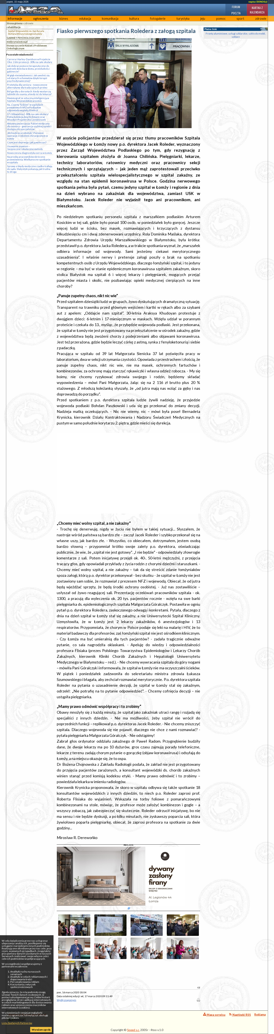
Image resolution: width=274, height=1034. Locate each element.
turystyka (182, 18)
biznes (63, 18)
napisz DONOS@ (258, 1)
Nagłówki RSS (240, 1014)
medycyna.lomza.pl (17, 41)
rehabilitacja (14, 27)
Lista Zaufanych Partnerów (17, 1023)
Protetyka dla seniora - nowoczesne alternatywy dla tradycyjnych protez (27, 86)
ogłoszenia (40, 18)
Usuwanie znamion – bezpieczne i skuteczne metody (25, 147)
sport (240, 18)
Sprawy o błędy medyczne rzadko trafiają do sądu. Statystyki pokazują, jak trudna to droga (29, 169)
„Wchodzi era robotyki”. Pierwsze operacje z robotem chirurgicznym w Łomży (27, 136)
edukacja (85, 18)
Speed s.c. (133, 1030)
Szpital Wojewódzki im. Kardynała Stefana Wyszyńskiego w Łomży (26, 32)
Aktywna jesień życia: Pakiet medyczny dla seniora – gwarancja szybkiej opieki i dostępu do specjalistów (29, 126)
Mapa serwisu (214, 1014)
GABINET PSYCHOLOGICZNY (23, 37)
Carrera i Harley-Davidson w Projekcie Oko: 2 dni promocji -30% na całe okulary (29, 60)
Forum (236, 6)
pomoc (221, 18)
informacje (15, 18)
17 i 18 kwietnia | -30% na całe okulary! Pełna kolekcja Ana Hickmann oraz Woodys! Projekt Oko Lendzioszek (28, 117)
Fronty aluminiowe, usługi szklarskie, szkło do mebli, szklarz (236, 35)
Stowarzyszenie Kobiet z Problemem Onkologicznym (27, 47)
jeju (202, 18)
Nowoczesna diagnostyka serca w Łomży (29, 152)
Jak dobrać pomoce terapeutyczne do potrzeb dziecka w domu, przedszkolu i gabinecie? (28, 68)
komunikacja (110, 18)
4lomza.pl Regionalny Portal (27, 1017)
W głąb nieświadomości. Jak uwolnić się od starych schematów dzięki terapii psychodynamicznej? (28, 78)
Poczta (236, 13)
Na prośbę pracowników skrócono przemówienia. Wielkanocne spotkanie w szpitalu (29, 159)
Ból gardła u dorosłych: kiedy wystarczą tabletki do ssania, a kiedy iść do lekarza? (29, 93)
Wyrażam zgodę (41, 1029)
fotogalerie (157, 18)
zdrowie (260, 18)
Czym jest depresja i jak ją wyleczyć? (27, 142)
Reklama (260, 1014)
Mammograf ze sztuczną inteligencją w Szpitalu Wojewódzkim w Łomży (28, 99)
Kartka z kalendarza (257, 9)
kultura (134, 18)
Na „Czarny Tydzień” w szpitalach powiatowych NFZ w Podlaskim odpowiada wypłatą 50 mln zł (25, 107)
